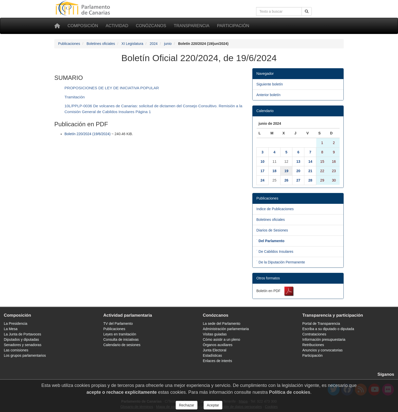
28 (310, 180)
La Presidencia (15, 323)
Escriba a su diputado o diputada (328, 329)
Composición (83, 25)
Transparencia (191, 25)
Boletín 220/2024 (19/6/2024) (87, 134)
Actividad (117, 25)
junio (168, 44)
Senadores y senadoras (22, 345)
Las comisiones (16, 350)
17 (262, 171)
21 (310, 171)
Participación (233, 25)
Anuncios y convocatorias (322, 350)
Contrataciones (314, 334)
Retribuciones (313, 345)
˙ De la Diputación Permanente (280, 262)
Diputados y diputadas (21, 339)
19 (286, 171)
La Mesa (11, 329)
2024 (154, 44)
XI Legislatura (132, 44)
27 (298, 180)
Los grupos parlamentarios (25, 355)
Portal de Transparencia (321, 323)
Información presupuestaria (323, 339)
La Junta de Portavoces (22, 334)
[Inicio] (57, 26)
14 (310, 161)
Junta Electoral (214, 350)
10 (262, 161)
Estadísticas (212, 355)
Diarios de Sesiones (272, 230)
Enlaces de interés (217, 361)
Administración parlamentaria (226, 329)
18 (274, 171)
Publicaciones (69, 44)
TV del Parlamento (118, 323)
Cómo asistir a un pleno (221, 339)
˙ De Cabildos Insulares (274, 251)
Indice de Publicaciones (275, 209)
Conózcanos (151, 25)
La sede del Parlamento (221, 323)
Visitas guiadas (215, 334)
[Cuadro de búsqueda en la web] (279, 11)
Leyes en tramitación (119, 334)
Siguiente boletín (269, 84)
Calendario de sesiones (121, 345)
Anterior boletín (268, 95)
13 (298, 161)
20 (298, 171)
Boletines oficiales (101, 44)
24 (262, 180)
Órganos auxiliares (218, 345)
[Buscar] (307, 11)
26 (286, 180)
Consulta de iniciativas (121, 339)
